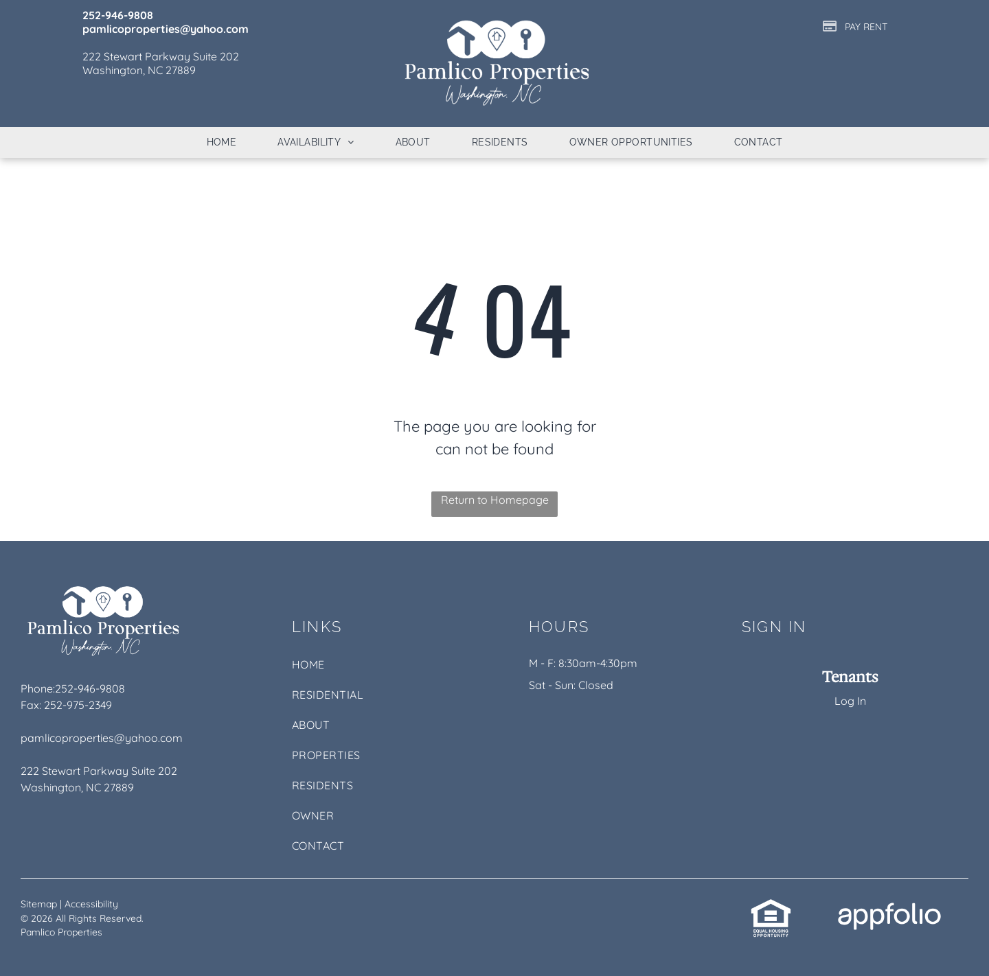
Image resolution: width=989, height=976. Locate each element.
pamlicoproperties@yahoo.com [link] (102, 738)
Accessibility (91, 904)
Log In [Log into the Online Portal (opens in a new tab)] (850, 701)
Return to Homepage (495, 500)
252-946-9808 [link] (90, 688)
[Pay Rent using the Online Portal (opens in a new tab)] (855, 26)
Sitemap (39, 904)
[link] (771, 906)
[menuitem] (222, 142)
